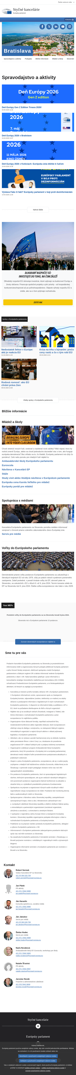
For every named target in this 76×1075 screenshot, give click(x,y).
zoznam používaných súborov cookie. (38, 1071)
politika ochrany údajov (32, 1068)
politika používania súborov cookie (52, 1068)
